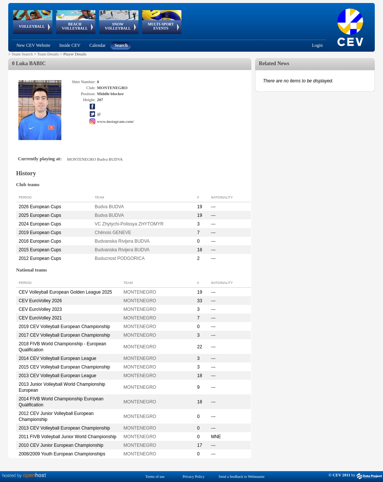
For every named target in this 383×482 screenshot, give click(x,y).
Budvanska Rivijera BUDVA (122, 241)
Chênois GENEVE (113, 232)
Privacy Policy (194, 477)
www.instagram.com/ (115, 121)
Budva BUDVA (109, 206)
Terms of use (155, 477)
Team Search (22, 54)
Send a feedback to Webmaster (242, 477)
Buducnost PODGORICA (119, 258)
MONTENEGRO (139, 292)
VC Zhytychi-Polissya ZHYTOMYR (129, 224)
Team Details (48, 54)
